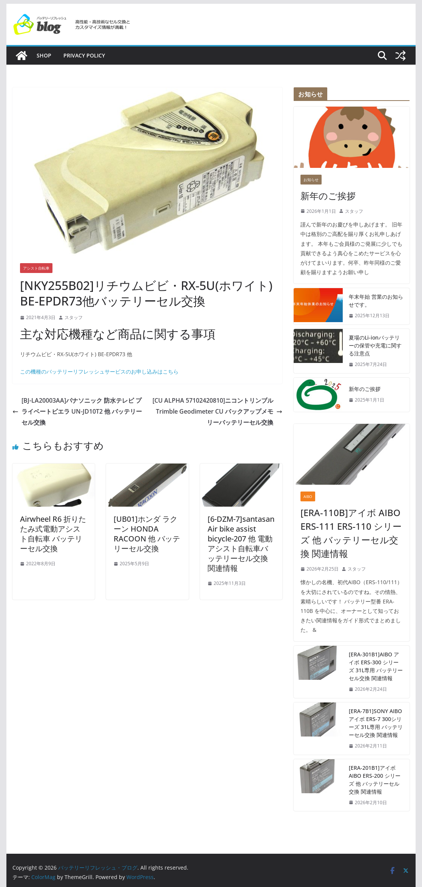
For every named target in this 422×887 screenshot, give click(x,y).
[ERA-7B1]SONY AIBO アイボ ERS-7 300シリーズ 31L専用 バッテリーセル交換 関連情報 (376, 722)
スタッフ (74, 317)
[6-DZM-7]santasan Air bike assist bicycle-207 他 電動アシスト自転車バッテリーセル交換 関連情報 (241, 543)
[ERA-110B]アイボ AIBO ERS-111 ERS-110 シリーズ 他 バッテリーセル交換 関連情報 (351, 533)
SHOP (44, 55)
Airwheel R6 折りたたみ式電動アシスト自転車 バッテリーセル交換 (53, 534)
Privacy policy (84, 55)
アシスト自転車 (36, 268)
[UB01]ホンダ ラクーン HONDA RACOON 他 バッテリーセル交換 (147, 534)
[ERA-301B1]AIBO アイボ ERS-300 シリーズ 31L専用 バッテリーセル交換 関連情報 (376, 666)
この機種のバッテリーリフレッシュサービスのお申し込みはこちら (99, 371)
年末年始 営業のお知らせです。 (376, 300)
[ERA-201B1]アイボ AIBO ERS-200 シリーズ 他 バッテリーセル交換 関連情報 (374, 779)
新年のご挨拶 (328, 195)
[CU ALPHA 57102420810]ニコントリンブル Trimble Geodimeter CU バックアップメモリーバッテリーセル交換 (217, 411)
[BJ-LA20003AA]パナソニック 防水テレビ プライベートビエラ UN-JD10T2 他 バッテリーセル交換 (77, 411)
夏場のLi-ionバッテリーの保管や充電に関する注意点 (375, 345)
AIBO (307, 496)
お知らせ (311, 179)
